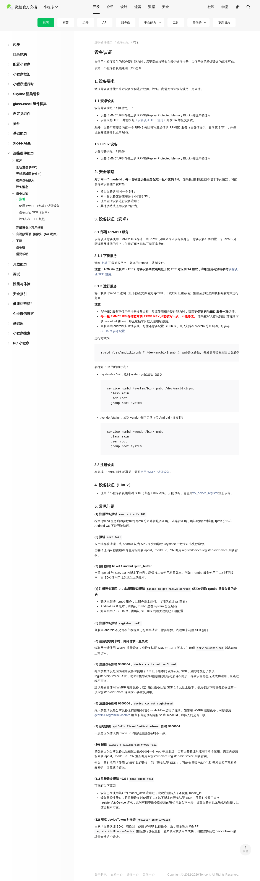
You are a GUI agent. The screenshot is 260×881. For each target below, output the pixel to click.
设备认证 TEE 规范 (32, 219)
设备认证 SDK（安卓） (34, 212)
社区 (211, 7)
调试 (16, 274)
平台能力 (150, 22)
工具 (176, 22)
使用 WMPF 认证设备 (155, 472)
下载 (19, 241)
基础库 (18, 323)
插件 (16, 123)
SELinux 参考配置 (113, 331)
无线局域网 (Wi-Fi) (28, 173)
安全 (165, 7)
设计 (123, 7)
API (104, 22)
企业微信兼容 (23, 313)
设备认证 (22, 193)
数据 (151, 7)
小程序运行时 (23, 84)
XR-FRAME (22, 143)
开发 (96, 7)
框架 (66, 22)
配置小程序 (21, 64)
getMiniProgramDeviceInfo (112, 715)
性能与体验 (21, 284)
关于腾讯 (100, 874)
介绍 (110, 7)
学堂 (224, 7)
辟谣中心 (133, 874)
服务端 (125, 22)
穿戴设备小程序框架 (29, 227)
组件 (86, 22)
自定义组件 (21, 114)
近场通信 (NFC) (26, 167)
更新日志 (224, 22)
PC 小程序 (21, 343)
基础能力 (20, 133)
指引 (22, 199)
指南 (46, 22)
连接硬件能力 (23, 153)
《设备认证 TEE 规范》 (150, 120)
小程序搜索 (21, 333)
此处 (104, 263)
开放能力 (20, 264)
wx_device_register (205, 493)
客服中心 (149, 874)
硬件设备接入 (25, 180)
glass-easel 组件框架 (30, 104)
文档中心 (116, 874)
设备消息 (22, 187)
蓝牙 (19, 160)
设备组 (20, 247)
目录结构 (20, 54)
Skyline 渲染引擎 (26, 94)
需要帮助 (22, 254)
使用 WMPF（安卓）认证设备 (39, 205)
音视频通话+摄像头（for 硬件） (37, 234)
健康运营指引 (23, 303)
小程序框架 (21, 74)
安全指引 (20, 294)
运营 (137, 7)
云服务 (197, 22)
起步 (16, 45)
